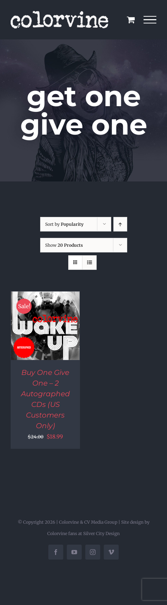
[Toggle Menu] (150, 20)
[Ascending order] (120, 224)
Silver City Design (101, 533)
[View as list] (89, 262)
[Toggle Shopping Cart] (131, 19)
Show (64, 245)
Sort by (64, 224)
